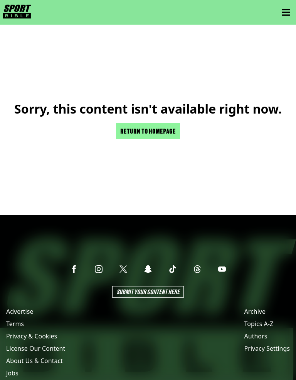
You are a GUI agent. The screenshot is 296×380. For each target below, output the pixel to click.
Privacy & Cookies (31, 336)
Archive (255, 311)
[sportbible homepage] (17, 12)
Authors (255, 336)
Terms (15, 324)
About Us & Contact (34, 361)
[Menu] (286, 12)
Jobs (12, 373)
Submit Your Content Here (148, 291)
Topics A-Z (258, 324)
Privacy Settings (267, 348)
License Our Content (35, 348)
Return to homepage (148, 131)
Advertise (19, 311)
